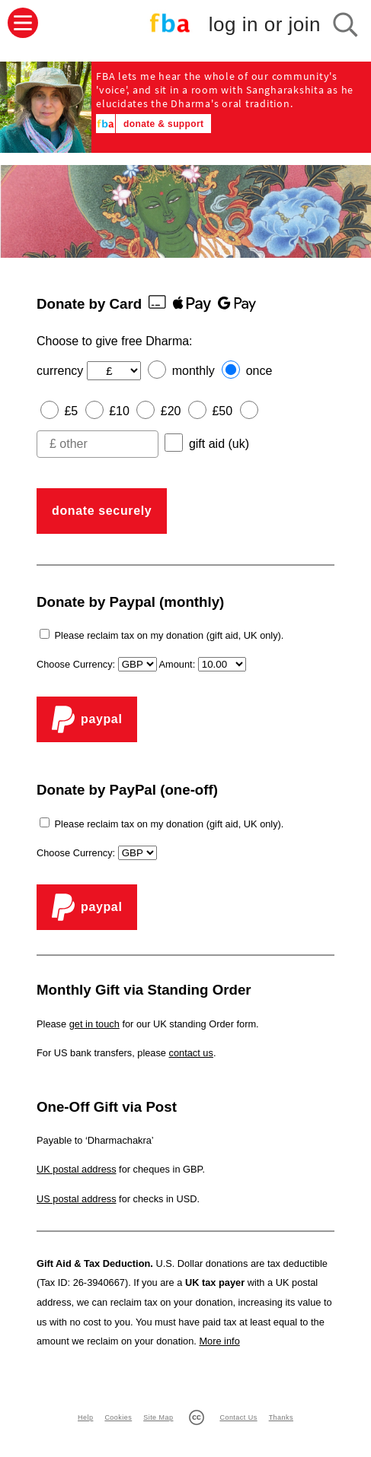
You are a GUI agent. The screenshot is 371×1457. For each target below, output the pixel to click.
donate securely (102, 510)
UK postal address (77, 1169)
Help (85, 1417)
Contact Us (238, 1417)
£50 (222, 411)
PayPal (87, 719)
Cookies (118, 1417)
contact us (191, 1053)
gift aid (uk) (219, 443)
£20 (171, 411)
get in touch (94, 1024)
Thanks (281, 1417)
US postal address (77, 1199)
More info (219, 1341)
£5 (71, 411)
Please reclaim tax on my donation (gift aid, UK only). (169, 635)
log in (265, 25)
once (259, 370)
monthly (193, 370)
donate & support (163, 124)
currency (60, 370)
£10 (119, 411)
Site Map (158, 1417)
